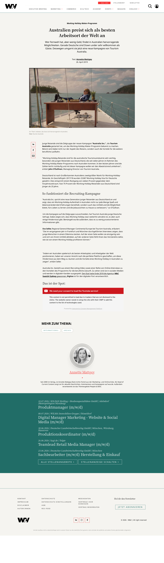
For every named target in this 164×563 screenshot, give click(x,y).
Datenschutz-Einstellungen (56, 502)
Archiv (67, 330)
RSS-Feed (46, 509)
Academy (97, 9)
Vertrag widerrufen (89, 507)
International (51, 330)
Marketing (56, 9)
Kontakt (22, 499)
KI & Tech (84, 9)
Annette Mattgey (84, 59)
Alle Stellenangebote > (57, 462)
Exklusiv (133, 9)
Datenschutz (48, 499)
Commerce (71, 9)
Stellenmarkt (119, 3)
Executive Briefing (38, 9)
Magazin (122, 9)
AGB (44, 505)
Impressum (23, 502)
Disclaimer (23, 505)
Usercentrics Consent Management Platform (87, 309)
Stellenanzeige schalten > (100, 462)
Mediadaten (84, 499)
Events (108, 9)
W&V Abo (104, 3)
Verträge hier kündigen (85, 503)
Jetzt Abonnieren (130, 507)
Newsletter (135, 3)
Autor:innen (24, 509)
